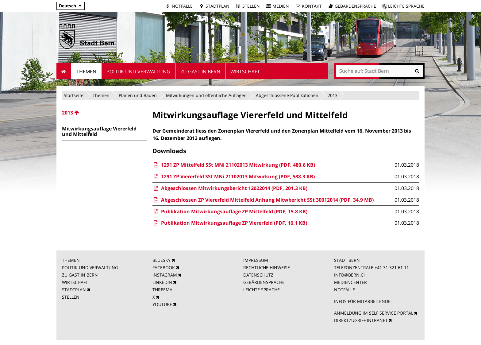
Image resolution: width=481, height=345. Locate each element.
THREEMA (162, 290)
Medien (280, 6)
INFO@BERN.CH (350, 275)
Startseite (73, 95)
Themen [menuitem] (86, 71)
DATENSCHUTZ (258, 275)
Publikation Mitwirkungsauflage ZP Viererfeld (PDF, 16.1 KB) (229, 222)
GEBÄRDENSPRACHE (264, 282)
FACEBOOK (163, 267)
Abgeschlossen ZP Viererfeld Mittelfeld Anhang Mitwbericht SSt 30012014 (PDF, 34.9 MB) (262, 199)
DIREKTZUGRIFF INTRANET (361, 320)
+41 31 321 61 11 (392, 267)
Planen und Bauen (138, 95)
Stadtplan (217, 6)
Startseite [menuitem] (63, 71)
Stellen (251, 6)
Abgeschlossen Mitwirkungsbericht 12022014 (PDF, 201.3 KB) (229, 188)
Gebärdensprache (355, 6)
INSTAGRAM (164, 275)
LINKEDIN (162, 282)
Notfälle (182, 6)
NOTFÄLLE (344, 290)
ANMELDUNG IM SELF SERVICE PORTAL (373, 313)
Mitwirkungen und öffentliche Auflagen (206, 95)
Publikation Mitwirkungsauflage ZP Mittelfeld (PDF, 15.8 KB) (229, 211)
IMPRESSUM (255, 260)
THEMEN (71, 260)
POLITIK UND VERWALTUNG (90, 267)
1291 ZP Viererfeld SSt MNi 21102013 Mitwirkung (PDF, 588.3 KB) (233, 176)
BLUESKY (161, 260)
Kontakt (312, 6)
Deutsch (67, 6)
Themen (101, 95)
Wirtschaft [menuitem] (245, 71)
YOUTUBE (162, 304)
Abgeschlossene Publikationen (287, 95)
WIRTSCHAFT (75, 282)
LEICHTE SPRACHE (261, 290)
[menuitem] (104, 112)
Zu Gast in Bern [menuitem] (200, 71)
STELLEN (70, 297)
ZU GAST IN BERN (80, 275)
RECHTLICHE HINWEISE (266, 267)
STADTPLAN (74, 290)
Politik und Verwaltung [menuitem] (138, 71)
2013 (332, 95)
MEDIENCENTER (350, 282)
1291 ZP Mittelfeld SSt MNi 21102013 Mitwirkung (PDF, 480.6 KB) (233, 164)
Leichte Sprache (406, 6)
